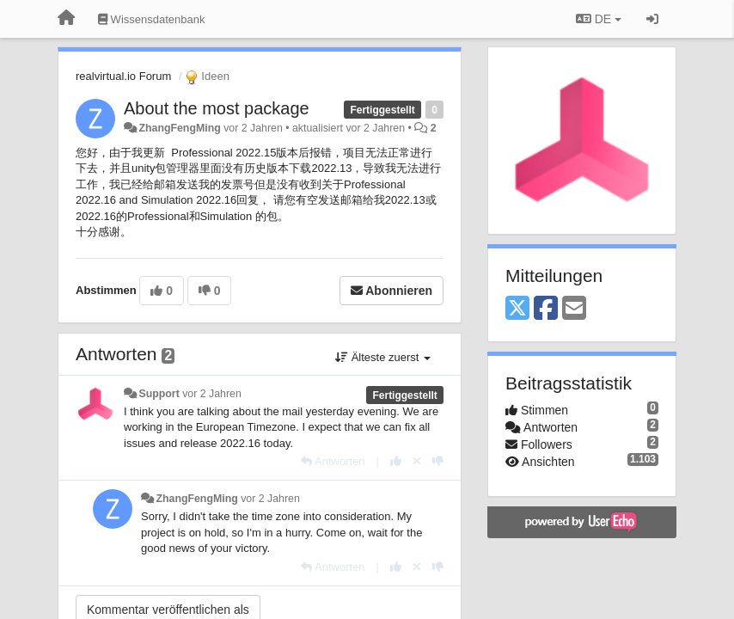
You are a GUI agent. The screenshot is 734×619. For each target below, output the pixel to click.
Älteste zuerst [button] (383, 357)
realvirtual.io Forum (123, 76)
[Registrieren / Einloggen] (652, 19)
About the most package (216, 108)
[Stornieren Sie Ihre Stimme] (417, 461)
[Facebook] (546, 309)
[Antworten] (332, 461)
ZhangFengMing (179, 128)
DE (598, 19)
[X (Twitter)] (517, 309)
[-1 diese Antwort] (437, 461)
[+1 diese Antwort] (395, 461)
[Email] (574, 309)
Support (158, 394)
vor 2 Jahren (212, 394)
